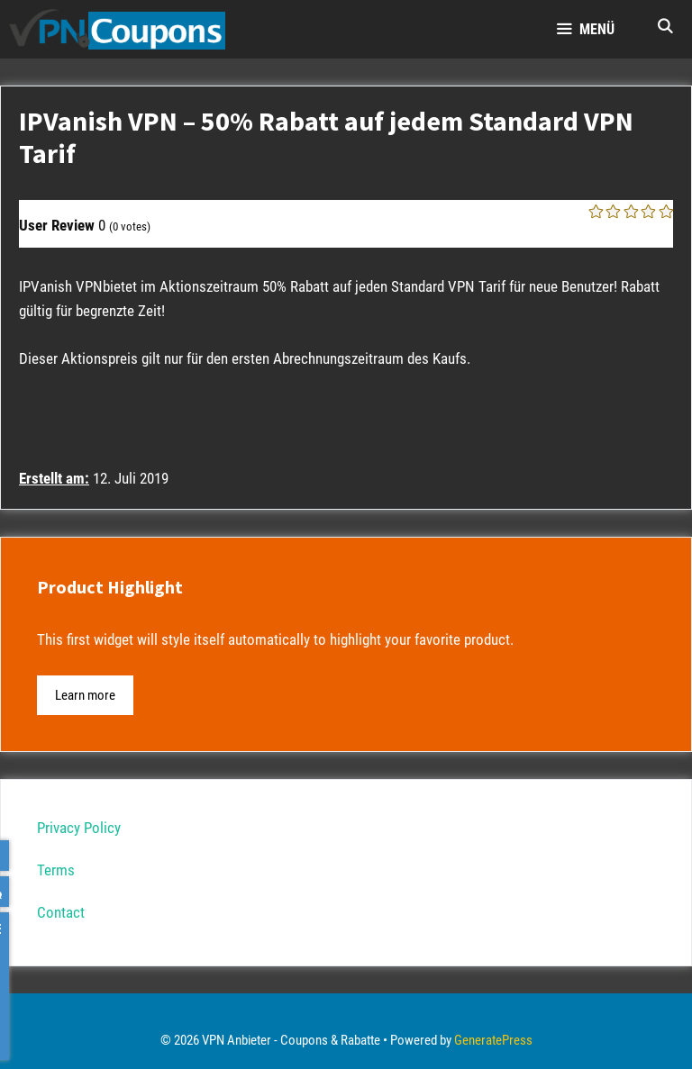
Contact (61, 912)
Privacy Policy (79, 828)
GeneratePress (493, 1040)
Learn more (85, 695)
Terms (56, 870)
